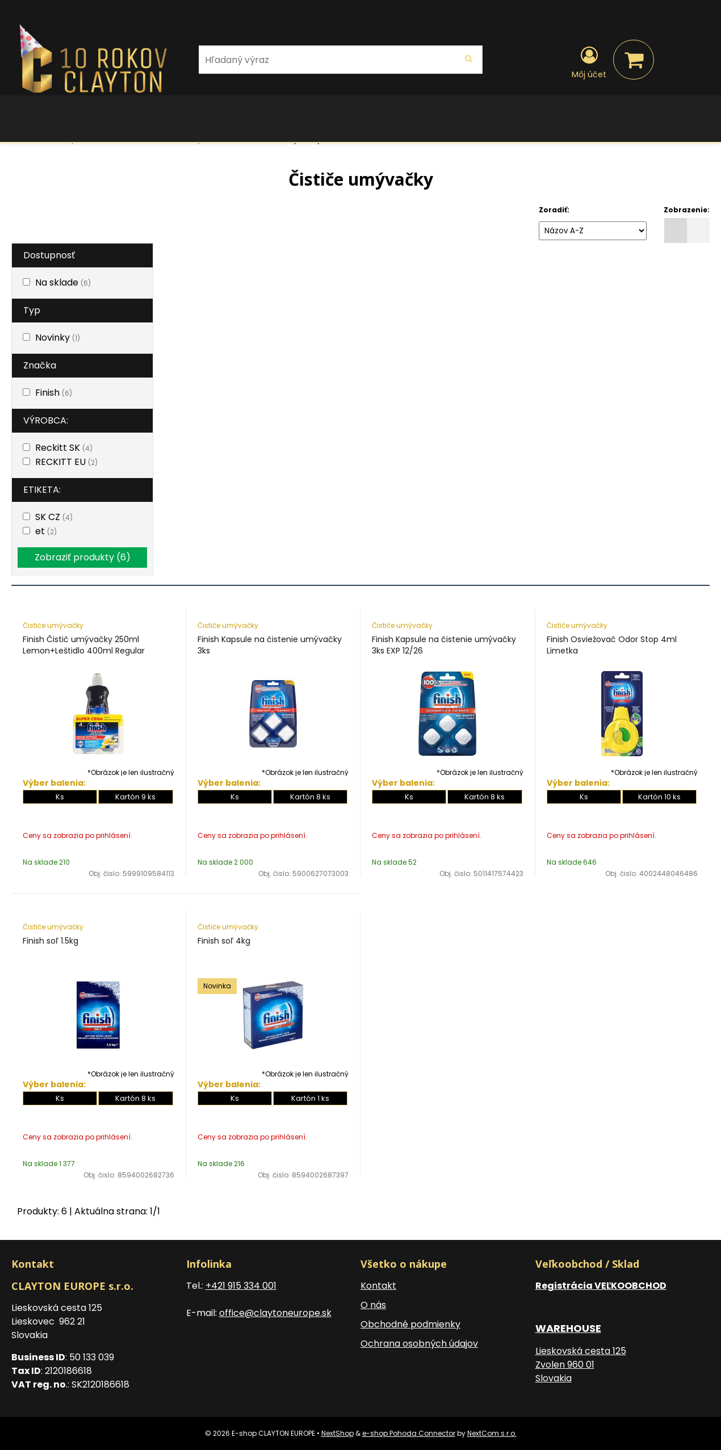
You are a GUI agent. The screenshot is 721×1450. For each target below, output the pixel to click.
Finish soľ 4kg (224, 940)
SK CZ (54, 516)
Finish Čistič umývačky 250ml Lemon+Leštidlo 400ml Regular (84, 645)
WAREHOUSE (568, 1328)
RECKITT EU (66, 461)
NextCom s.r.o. (492, 1433)
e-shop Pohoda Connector (408, 1433)
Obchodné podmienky (410, 1324)
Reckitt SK (64, 447)
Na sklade (63, 282)
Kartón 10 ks (659, 796)
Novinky (57, 337)
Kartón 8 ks (310, 796)
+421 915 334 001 (241, 1285)
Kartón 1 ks (310, 1098)
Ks (60, 796)
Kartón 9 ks (135, 796)
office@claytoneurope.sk (275, 1312)
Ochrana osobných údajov (419, 1343)
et (46, 531)
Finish (53, 392)
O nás (373, 1304)
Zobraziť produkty (83, 557)
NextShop (337, 1433)
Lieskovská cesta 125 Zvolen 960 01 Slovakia (580, 1364)
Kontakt (378, 1285)
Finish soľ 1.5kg (50, 940)
